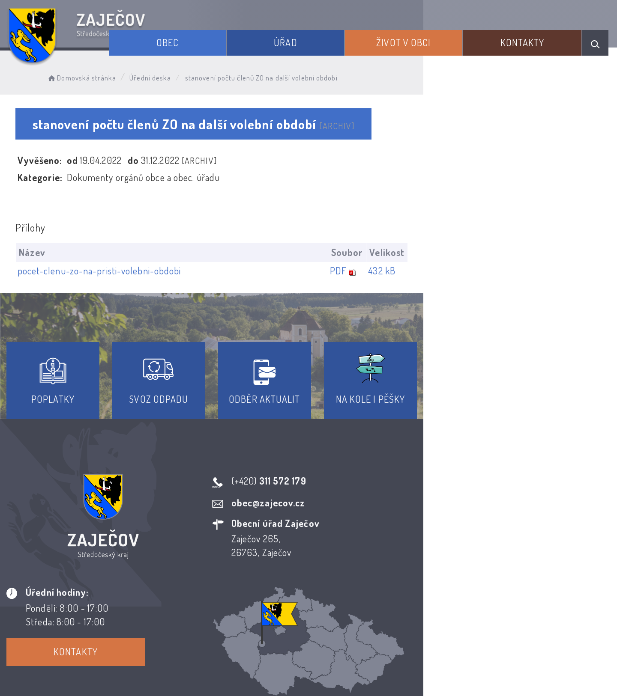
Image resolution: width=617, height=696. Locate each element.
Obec (217, 38)
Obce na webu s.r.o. (433, 660)
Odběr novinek (340, 619)
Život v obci (425, 38)
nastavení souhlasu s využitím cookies (489, 674)
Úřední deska (166, 75)
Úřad (320, 38)
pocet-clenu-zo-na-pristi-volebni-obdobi (103, 271)
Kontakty (531, 38)
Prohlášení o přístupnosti (246, 619)
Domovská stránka (97, 75)
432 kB (571, 271)
